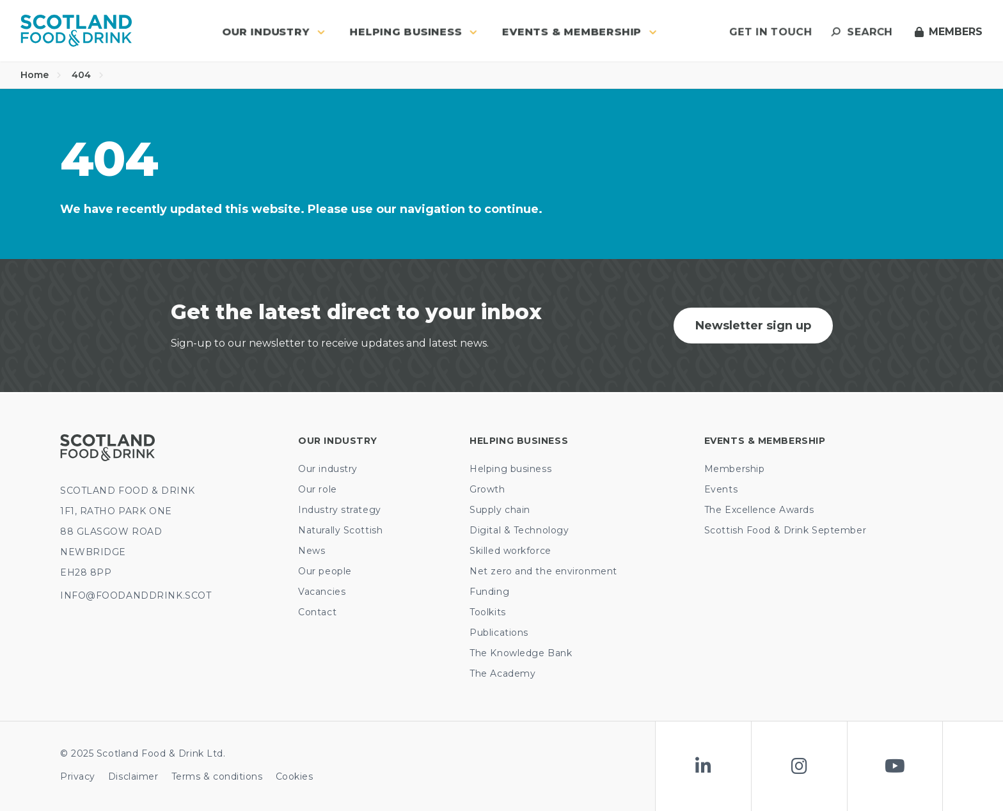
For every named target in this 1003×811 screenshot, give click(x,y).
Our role (317, 489)
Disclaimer (133, 776)
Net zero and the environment (543, 571)
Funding (489, 591)
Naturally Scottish (340, 530)
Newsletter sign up (753, 326)
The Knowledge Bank (521, 653)
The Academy (502, 673)
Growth (487, 489)
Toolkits (487, 612)
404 (88, 75)
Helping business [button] (413, 32)
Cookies (294, 776)
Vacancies (321, 591)
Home (40, 75)
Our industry (328, 469)
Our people (325, 571)
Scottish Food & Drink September (785, 530)
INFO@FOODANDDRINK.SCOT (135, 595)
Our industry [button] (273, 32)
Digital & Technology (519, 530)
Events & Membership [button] (579, 32)
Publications (499, 632)
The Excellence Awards (759, 510)
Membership (734, 469)
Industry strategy (339, 510)
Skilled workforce (510, 550)
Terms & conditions (217, 776)
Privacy (77, 776)
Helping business (510, 469)
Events (721, 489)
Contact (317, 612)
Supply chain (500, 510)
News (311, 550)
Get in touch (770, 32)
